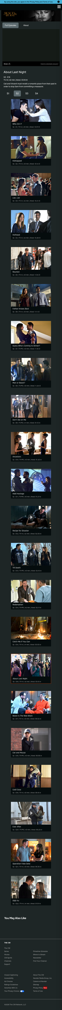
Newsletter (37, 958)
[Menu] (59, 6)
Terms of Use (48, 2)
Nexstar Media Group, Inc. (42, 978)
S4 (36, 93)
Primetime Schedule (40, 951)
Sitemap (36, 985)
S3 (26, 93)
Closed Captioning (11, 975)
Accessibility (8, 978)
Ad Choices (8, 981)
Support (7, 964)
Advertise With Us (10, 988)
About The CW (38, 975)
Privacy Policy (35, 2)
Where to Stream (39, 955)
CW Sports (8, 958)
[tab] (10, 25)
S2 (17, 93)
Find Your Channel (40, 961)
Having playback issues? (49, 64)
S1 (8, 93)
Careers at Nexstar (40, 981)
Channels (7, 961)
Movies (6, 955)
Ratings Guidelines (11, 985)
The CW (4, 6)
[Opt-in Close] (58, 2)
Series (6, 951)
